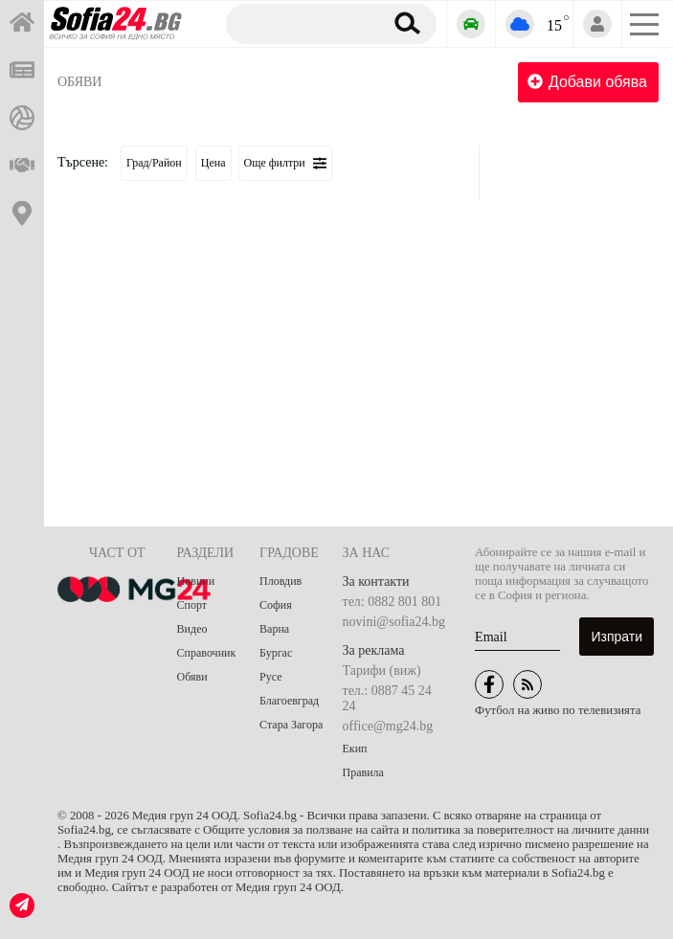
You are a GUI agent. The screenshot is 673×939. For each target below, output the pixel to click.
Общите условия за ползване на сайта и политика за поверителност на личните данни (426, 830)
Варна (274, 629)
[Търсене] (301, 23)
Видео (192, 629)
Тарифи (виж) (382, 670)
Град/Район (154, 162)
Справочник (206, 653)
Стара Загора (291, 724)
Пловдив (280, 581)
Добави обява (587, 82)
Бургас (275, 653)
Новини (196, 581)
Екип (355, 748)
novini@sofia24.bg (394, 622)
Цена (213, 162)
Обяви (79, 82)
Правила (363, 772)
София (275, 605)
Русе (270, 676)
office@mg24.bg (388, 726)
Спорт (192, 605)
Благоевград (289, 700)
